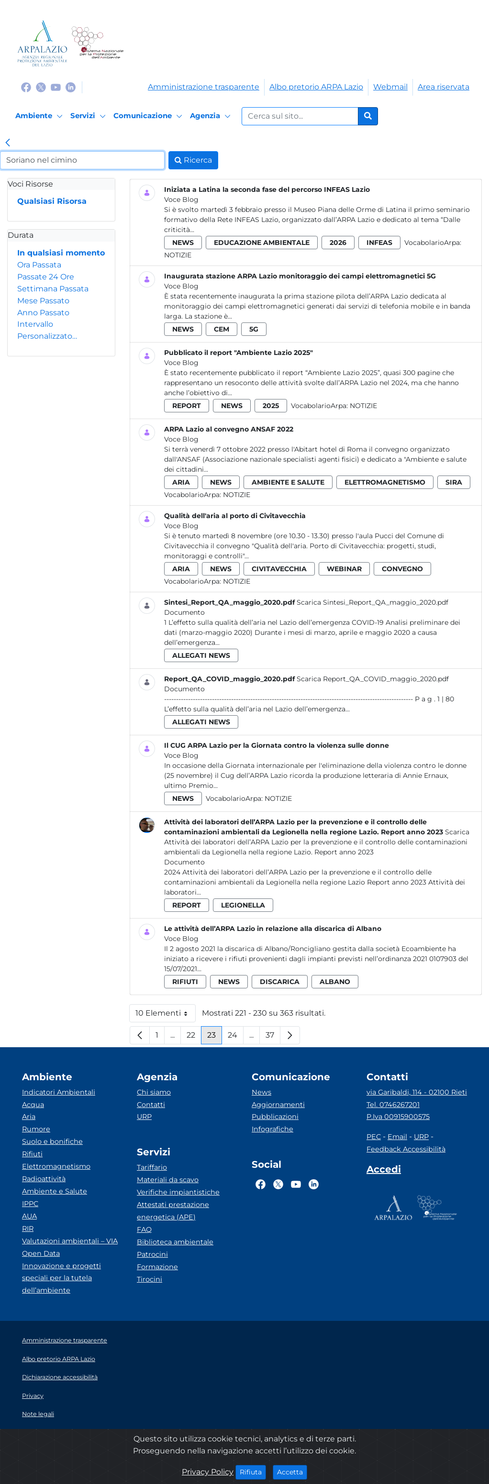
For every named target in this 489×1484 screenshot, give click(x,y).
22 (194, 1037)
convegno (402, 569)
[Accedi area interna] (384, 1171)
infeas (379, 242)
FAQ (144, 1229)
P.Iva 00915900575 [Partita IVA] (398, 1116)
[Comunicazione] (149, 116)
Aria (28, 1116)
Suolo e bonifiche (52, 1141)
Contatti (151, 1104)
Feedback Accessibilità (406, 1149)
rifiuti (185, 981)
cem (221, 329)
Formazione (157, 1267)
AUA (29, 1216)
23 (214, 1037)
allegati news (201, 655)
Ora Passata (39, 264)
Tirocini (149, 1279)
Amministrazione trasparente (203, 86)
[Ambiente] (40, 116)
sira (453, 482)
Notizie (177, 255)
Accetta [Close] (292, 1471)
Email (397, 1136)
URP (144, 1116)
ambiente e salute (288, 482)
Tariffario (152, 1167)
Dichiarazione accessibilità (60, 1377)
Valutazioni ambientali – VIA (70, 1241)
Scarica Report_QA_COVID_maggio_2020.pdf (373, 679)
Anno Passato (43, 312)
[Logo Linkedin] (70, 87)
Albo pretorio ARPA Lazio (316, 86)
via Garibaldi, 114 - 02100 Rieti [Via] (417, 1092)
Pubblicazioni (275, 1116)
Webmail (390, 86)
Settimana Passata (53, 288)
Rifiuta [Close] (253, 1471)
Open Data (41, 1253)
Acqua (33, 1104)
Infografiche (272, 1129)
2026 (338, 242)
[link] (7, 143)
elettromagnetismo (385, 482)
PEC (374, 1136)
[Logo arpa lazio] (42, 43)
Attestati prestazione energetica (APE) (173, 1210)
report (186, 405)
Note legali (38, 1414)
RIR (27, 1228)
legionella (243, 905)
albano (335, 981)
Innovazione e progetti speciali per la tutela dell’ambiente (61, 1278)
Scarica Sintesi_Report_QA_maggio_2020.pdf (372, 602)
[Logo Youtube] (55, 87)
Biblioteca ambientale (175, 1242)
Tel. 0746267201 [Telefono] (393, 1104)
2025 (271, 405)
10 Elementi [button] (165, 1015)
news (183, 242)
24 (236, 1037)
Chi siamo (154, 1092)
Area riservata (443, 86)
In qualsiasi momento (61, 252)
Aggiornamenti (278, 1104)
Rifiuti (32, 1154)
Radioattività (44, 1178)
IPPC (30, 1203)
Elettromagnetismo (56, 1166)
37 (273, 1037)
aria (181, 482)
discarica (280, 981)
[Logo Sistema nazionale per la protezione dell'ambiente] (97, 43)
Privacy (33, 1395)
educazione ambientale (262, 242)
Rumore (36, 1129)
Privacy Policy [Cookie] (207, 1471)
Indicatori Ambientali (58, 1092)
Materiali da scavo (168, 1179)
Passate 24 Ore (45, 276)
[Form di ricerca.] (300, 116)
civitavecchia (279, 569)
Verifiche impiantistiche (178, 1192)
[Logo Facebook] (26, 87)
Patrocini (152, 1254)
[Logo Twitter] (40, 87)
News (261, 1092)
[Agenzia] (211, 116)
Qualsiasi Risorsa (52, 201)
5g (253, 329)
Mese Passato (43, 300)
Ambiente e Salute (54, 1191)
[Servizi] (89, 116)
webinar (344, 569)
